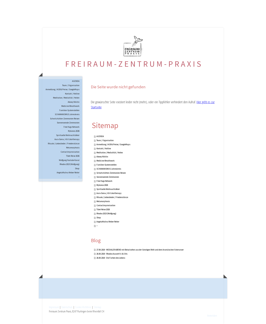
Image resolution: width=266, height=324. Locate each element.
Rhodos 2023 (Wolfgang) (69, 164)
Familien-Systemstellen (69, 110)
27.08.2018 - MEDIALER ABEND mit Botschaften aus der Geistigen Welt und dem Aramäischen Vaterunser (140, 249)
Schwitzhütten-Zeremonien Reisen (64, 118)
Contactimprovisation (70, 152)
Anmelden (212, 315)
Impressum (54, 307)
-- (78, 176)
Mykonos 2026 (73, 131)
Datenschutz (67, 307)
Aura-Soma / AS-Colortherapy (66, 139)
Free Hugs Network (71, 127)
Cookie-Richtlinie (83, 307)
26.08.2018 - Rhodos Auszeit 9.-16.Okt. (112, 254)
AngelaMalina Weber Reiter (68, 172)
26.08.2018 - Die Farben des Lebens (110, 258)
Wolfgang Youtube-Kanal (69, 160)
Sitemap (97, 307)
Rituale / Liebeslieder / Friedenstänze (63, 143)
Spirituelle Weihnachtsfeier (67, 135)
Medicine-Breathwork (70, 106)
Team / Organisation (70, 85)
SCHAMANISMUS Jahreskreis (67, 114)
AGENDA (75, 81)
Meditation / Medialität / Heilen (66, 97)
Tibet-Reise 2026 (72, 156)
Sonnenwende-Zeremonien (68, 122)
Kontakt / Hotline (72, 93)
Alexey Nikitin (73, 102)
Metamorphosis (72, 147)
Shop (77, 168)
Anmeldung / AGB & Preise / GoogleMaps (62, 89)
